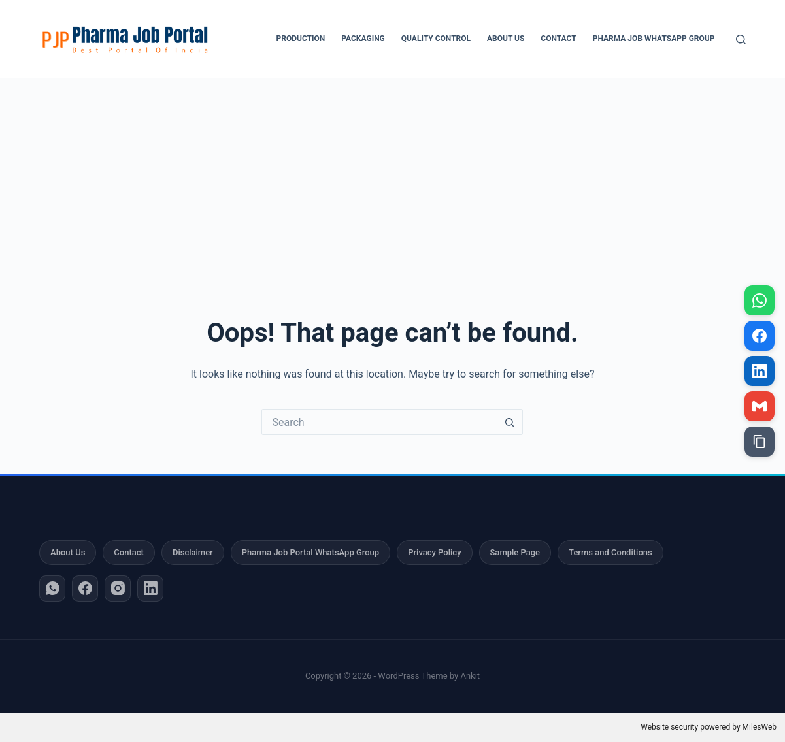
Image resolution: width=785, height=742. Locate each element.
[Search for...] (379, 422)
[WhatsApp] (52, 588)
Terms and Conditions (610, 552)
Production (301, 38)
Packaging (363, 38)
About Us (505, 38)
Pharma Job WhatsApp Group (654, 38)
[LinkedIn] (150, 588)
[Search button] (510, 422)
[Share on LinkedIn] (759, 371)
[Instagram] (118, 588)
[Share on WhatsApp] (759, 300)
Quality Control (436, 38)
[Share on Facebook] (759, 336)
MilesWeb (760, 727)
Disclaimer (193, 552)
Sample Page (515, 552)
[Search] (741, 39)
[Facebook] (85, 588)
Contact (558, 38)
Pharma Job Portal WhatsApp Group (310, 552)
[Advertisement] (393, 176)
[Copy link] (759, 442)
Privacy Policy (434, 552)
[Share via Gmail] (759, 406)
